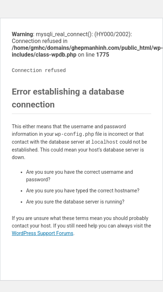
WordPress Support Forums (42, 233)
